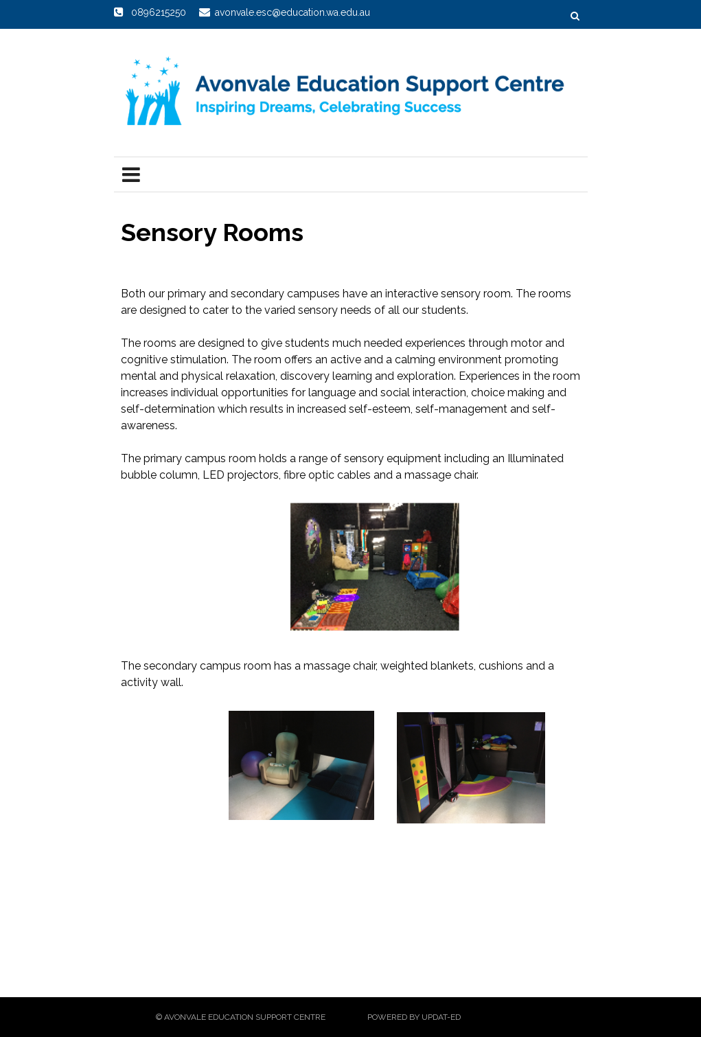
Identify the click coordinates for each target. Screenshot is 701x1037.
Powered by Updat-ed (414, 1017)
